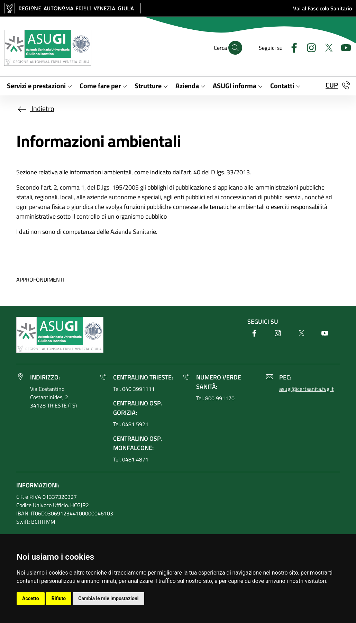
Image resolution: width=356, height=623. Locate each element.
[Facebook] (291, 47)
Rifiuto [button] (59, 598)
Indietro (35, 108)
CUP (332, 85)
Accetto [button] (30, 598)
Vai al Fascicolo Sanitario (322, 8)
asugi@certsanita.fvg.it (306, 389)
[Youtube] (343, 47)
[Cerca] (235, 48)
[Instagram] (308, 47)
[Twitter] (326, 47)
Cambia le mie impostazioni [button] (108, 598)
